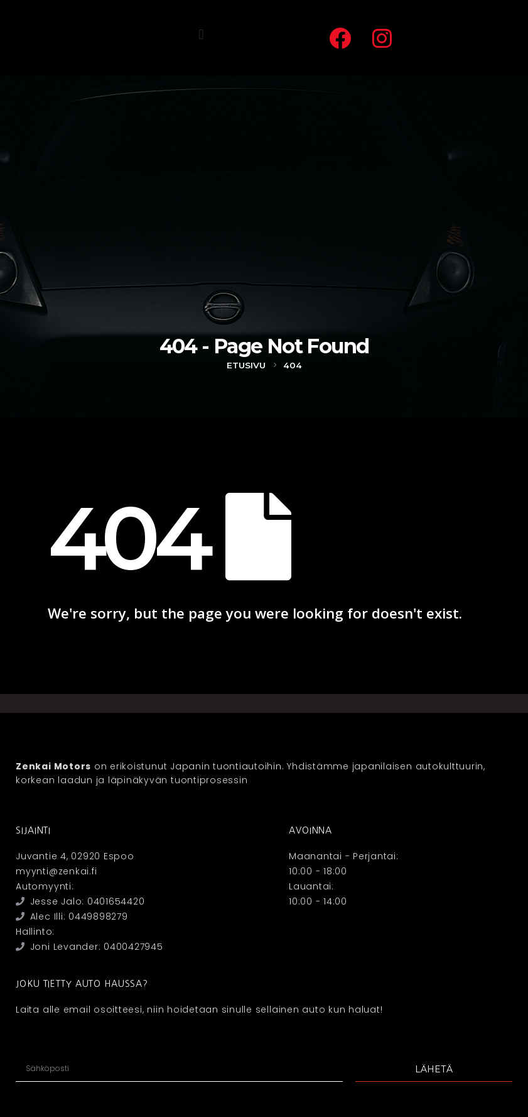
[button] (201, 35)
